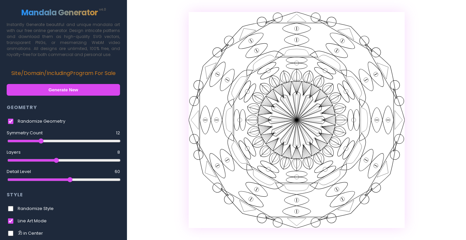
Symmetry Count (63, 133)
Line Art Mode (32, 221)
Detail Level (63, 172)
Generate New (63, 89)
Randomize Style (36, 208)
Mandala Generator (63, 12)
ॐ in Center (30, 233)
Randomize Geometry (41, 121)
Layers (63, 152)
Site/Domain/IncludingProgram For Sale (63, 73)
